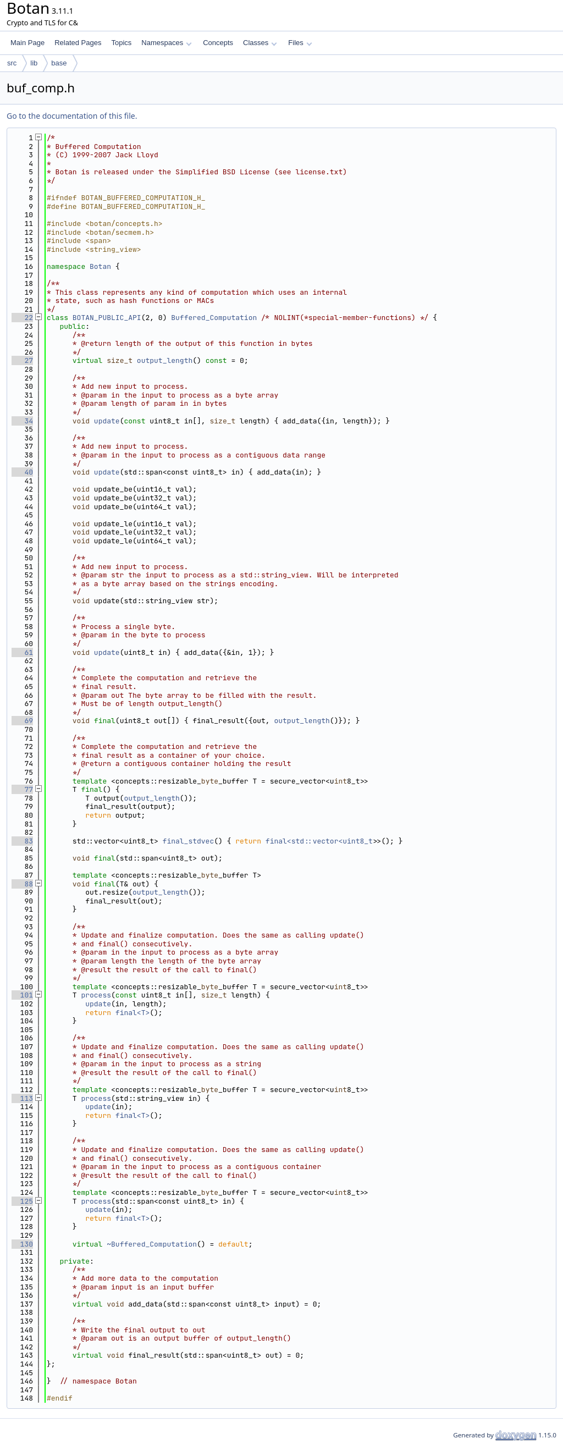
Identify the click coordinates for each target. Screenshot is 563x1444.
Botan (100, 266)
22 (22, 317)
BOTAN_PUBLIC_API (107, 317)
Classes (260, 42)
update (107, 421)
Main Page (27, 42)
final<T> (132, 1012)
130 (22, 1244)
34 (22, 421)
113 (22, 1098)
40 (22, 472)
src (11, 63)
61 (22, 652)
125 (22, 1201)
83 (22, 841)
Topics (121, 42)
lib (33, 63)
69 (22, 720)
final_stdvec (188, 841)
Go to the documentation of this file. (72, 116)
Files (300, 42)
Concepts (218, 42)
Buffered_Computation (214, 317)
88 (22, 884)
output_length (164, 360)
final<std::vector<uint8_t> (321, 841)
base (59, 63)
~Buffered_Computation (152, 1244)
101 (22, 995)
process (96, 995)
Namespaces (166, 42)
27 (22, 360)
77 (22, 789)
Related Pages (77, 42)
